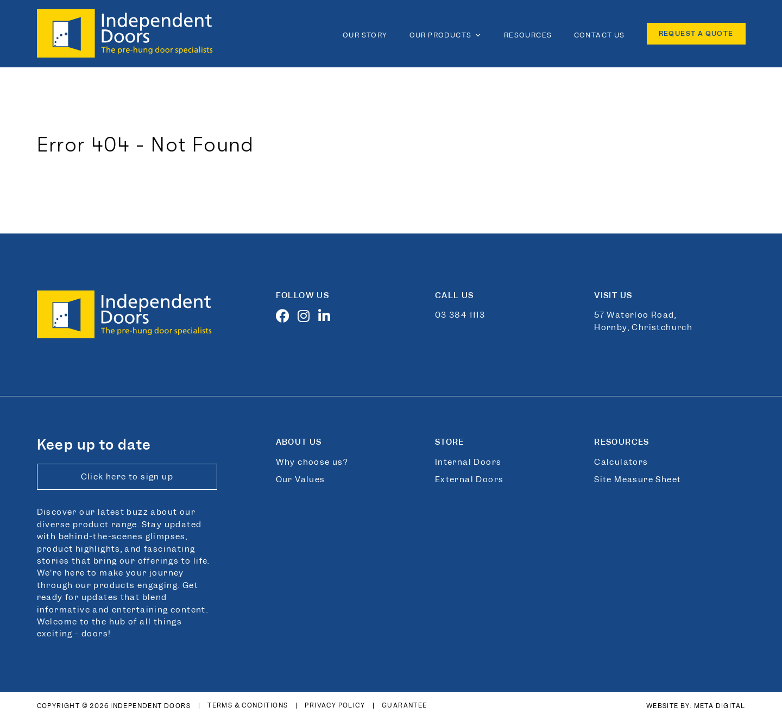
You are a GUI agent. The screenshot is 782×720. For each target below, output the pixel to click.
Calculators (621, 462)
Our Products (445, 35)
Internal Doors (468, 462)
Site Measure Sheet (637, 479)
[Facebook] (285, 318)
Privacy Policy (335, 705)
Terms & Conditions (247, 705)
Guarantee (404, 705)
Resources (528, 35)
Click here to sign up (127, 476)
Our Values (300, 479)
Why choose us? (312, 462)
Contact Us (599, 35)
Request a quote (696, 33)
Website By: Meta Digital (696, 706)
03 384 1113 (460, 315)
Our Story (365, 35)
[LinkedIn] (327, 318)
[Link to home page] (127, 33)
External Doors (469, 479)
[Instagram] (307, 318)
